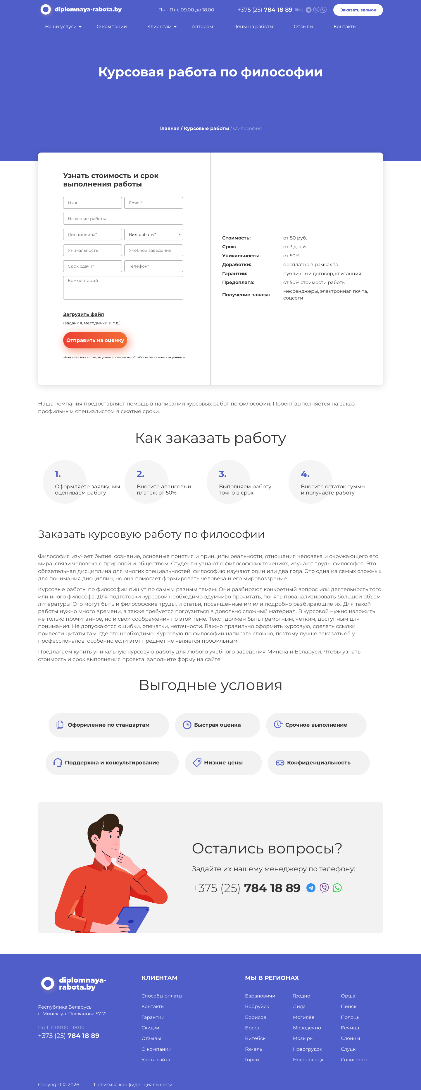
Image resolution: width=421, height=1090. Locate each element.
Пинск (348, 1006)
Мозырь (303, 1038)
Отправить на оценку (95, 340)
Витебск (255, 1038)
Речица (350, 1028)
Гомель (253, 1049)
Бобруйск (257, 1006)
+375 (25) (265, 9)
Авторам (202, 26)
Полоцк (350, 1017)
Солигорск (354, 1059)
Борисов (255, 1017)
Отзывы (303, 26)
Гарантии (153, 1017)
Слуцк (348, 1049)
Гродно (301, 996)
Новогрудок (307, 1049)
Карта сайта (156, 1059)
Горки (252, 1059)
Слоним (350, 1038)
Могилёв (304, 1017)
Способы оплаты (162, 996)
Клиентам (159, 26)
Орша (348, 996)
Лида (299, 1006)
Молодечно (307, 1028)
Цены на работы (253, 26)
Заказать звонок (358, 10)
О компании (112, 26)
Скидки (150, 1028)
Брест (252, 1028)
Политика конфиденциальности (133, 1084)
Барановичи (260, 996)
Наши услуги (61, 26)
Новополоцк (308, 1059)
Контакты (345, 26)
